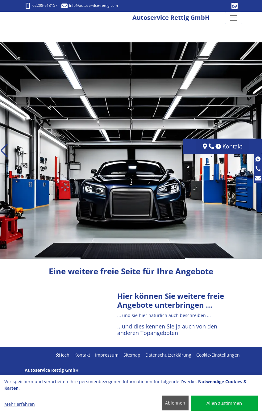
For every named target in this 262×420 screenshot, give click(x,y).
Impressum (107, 355)
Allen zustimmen (224, 403)
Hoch (62, 355)
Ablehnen (175, 403)
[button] (4, 150)
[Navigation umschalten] (233, 18)
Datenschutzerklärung (168, 355)
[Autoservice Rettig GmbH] (23, 18)
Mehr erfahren (19, 404)
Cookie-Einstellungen (218, 355)
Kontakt (82, 355)
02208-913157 (41, 5)
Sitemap (131, 355)
